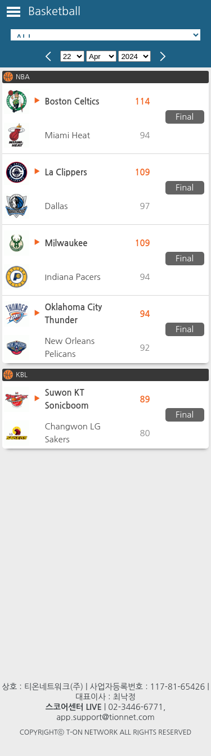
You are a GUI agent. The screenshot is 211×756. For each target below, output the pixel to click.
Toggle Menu (13, 12)
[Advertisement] (105, 559)
